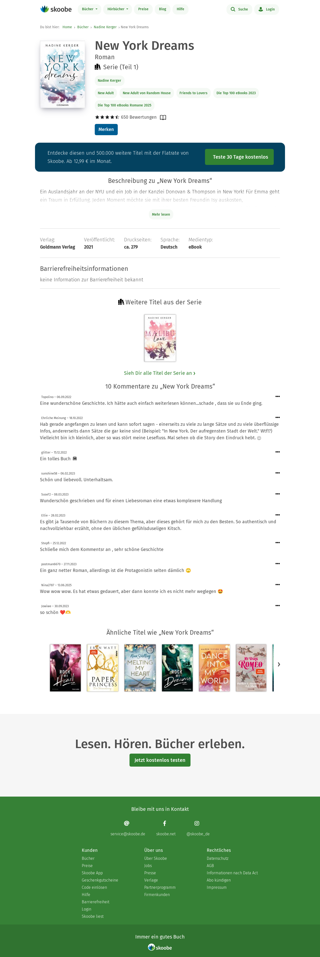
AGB (210, 865)
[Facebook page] (165, 828)
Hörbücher (117, 9)
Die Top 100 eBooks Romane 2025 (124, 105)
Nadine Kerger (105, 27)
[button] (279, 664)
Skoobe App (92, 873)
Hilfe (180, 9)
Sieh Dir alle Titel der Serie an (160, 373)
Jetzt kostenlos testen (160, 760)
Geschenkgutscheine (100, 880)
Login (266, 8)
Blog (162, 9)
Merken (106, 129)
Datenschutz (217, 858)
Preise (143, 9)
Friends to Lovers (194, 93)
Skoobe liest (93, 916)
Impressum (217, 887)
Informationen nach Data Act (232, 873)
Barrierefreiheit (95, 902)
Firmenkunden (157, 894)
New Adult (106, 93)
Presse (150, 873)
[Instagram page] (198, 828)
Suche (239, 8)
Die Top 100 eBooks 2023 (236, 93)
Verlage (151, 880)
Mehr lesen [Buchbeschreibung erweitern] (161, 214)
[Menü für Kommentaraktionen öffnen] (278, 396)
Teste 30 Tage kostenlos (240, 157)
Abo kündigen (219, 880)
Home (67, 27)
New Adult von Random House (147, 93)
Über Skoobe (155, 858)
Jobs (148, 865)
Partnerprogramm (160, 887)
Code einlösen (94, 887)
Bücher (88, 9)
